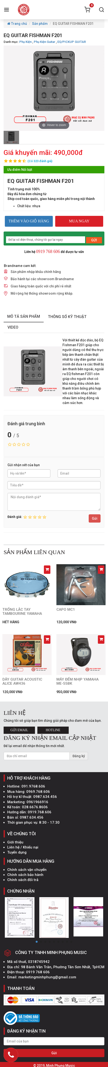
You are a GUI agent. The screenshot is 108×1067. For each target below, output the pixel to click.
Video (12, 327)
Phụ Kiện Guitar (44, 42)
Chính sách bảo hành (25, 875)
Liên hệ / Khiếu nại (22, 847)
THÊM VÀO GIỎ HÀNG (29, 221)
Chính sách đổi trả (22, 880)
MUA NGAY (79, 221)
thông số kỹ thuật (67, 316)
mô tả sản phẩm (23, 316)
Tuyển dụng (17, 852)
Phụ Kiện (25, 42)
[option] (11, 137)
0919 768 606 (48, 251)
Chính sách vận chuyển (27, 870)
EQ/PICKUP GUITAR (71, 42)
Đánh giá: (14, 517)
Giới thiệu (15, 842)
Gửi (94, 518)
